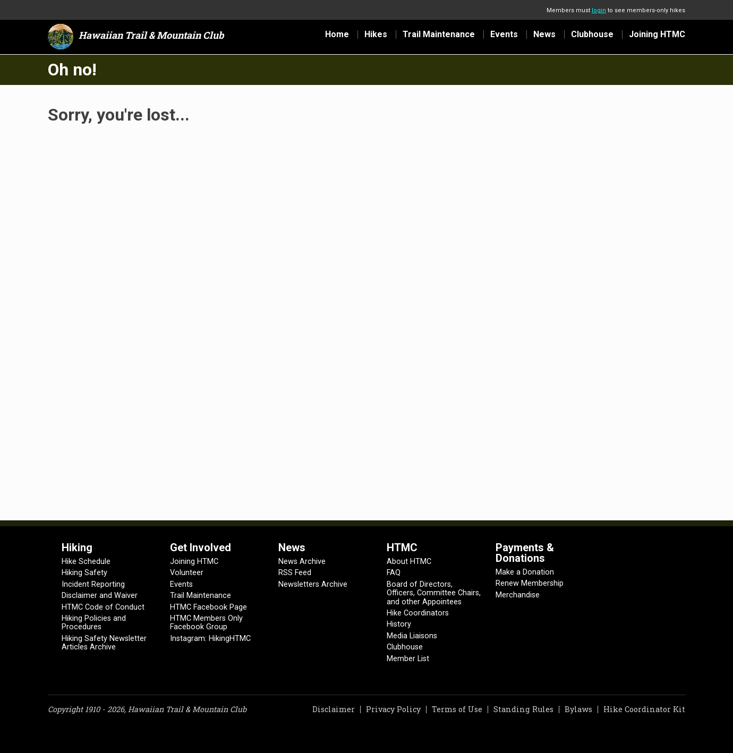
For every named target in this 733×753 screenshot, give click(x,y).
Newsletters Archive (312, 584)
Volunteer (186, 572)
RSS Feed (294, 572)
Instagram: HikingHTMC (210, 638)
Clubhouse (592, 34)
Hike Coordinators (418, 613)
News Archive (302, 561)
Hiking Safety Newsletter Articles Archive (104, 643)
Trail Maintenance (439, 34)
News (544, 34)
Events (504, 34)
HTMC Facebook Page (208, 607)
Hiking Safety (84, 572)
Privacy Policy (393, 709)
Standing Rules (523, 709)
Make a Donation (525, 572)
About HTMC (409, 561)
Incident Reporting (93, 584)
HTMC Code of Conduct (103, 607)
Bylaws (578, 709)
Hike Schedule (86, 561)
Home (337, 34)
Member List (408, 658)
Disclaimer (333, 709)
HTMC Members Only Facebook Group (206, 622)
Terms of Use (457, 709)
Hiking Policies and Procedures (94, 622)
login (599, 10)
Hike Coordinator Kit (644, 709)
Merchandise (518, 595)
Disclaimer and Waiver (100, 595)
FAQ (393, 572)
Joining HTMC (657, 34)
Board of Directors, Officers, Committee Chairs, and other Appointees (434, 593)
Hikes (375, 34)
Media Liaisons (412, 635)
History (399, 624)
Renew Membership (530, 583)
